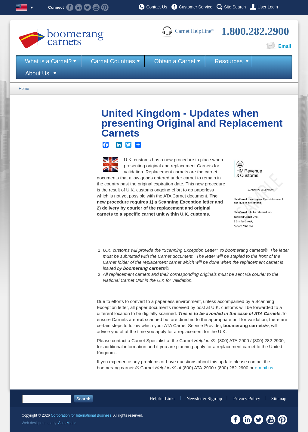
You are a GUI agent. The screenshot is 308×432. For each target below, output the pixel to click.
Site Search (235, 7)
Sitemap (278, 398)
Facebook (70, 7)
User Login (267, 7)
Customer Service (195, 7)
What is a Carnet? (48, 61)
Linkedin (78, 7)
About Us (37, 73)
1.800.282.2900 (255, 31)
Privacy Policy (246, 398)
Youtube (96, 7)
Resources (229, 61)
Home (24, 88)
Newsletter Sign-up (204, 398)
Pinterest (105, 7)
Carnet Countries (113, 61)
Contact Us (156, 7)
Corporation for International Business (81, 415)
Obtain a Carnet (175, 61)
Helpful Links (162, 398)
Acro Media (67, 423)
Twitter (87, 7)
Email (284, 46)
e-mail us (264, 367)
